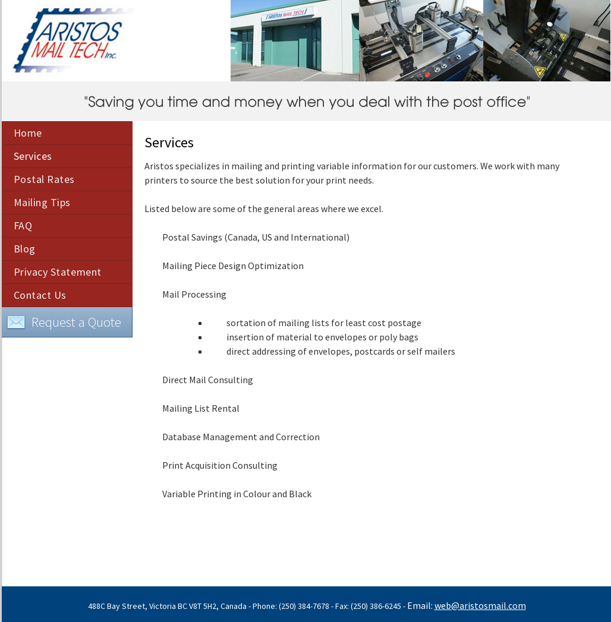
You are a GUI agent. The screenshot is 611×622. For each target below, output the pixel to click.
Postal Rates (44, 179)
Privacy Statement (58, 272)
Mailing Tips (42, 202)
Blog (25, 248)
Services (33, 156)
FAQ (23, 225)
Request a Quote (64, 322)
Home (28, 133)
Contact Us (40, 295)
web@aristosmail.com (480, 605)
